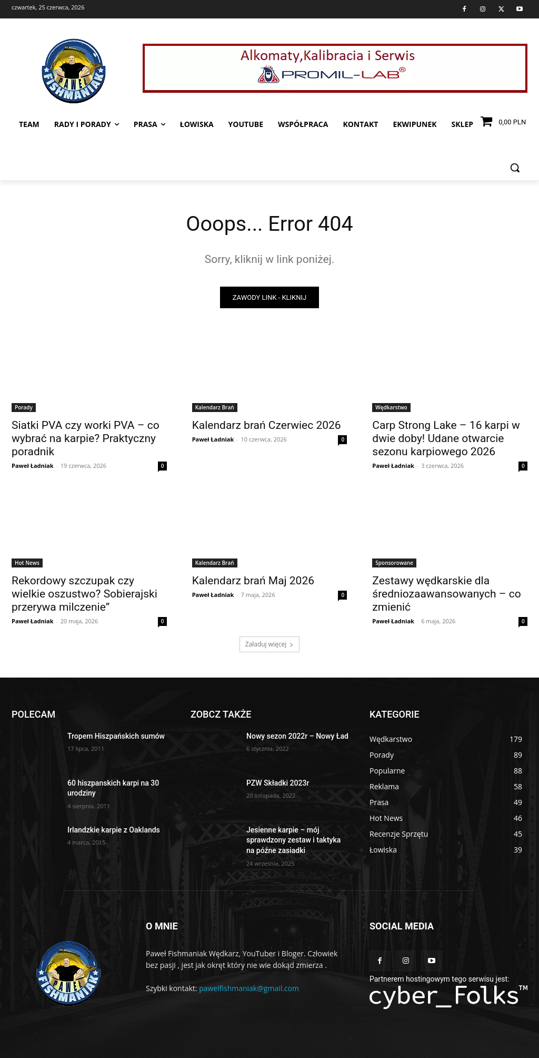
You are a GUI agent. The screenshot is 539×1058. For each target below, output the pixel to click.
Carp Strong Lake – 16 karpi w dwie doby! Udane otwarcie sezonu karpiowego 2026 (446, 438)
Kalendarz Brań (214, 408)
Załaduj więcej (269, 644)
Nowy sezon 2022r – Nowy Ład (297, 736)
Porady (24, 408)
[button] (514, 167)
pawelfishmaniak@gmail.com (249, 988)
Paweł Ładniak (33, 466)
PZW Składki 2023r (277, 783)
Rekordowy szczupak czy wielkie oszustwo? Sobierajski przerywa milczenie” (84, 593)
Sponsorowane (394, 562)
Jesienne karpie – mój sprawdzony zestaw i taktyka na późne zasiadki (293, 840)
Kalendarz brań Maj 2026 (253, 580)
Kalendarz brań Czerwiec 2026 (266, 425)
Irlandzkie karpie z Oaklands (113, 830)
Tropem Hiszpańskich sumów (116, 736)
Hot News (27, 562)
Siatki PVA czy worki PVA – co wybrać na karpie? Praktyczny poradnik (85, 438)
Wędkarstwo (391, 408)
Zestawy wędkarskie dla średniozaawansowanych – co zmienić (446, 593)
